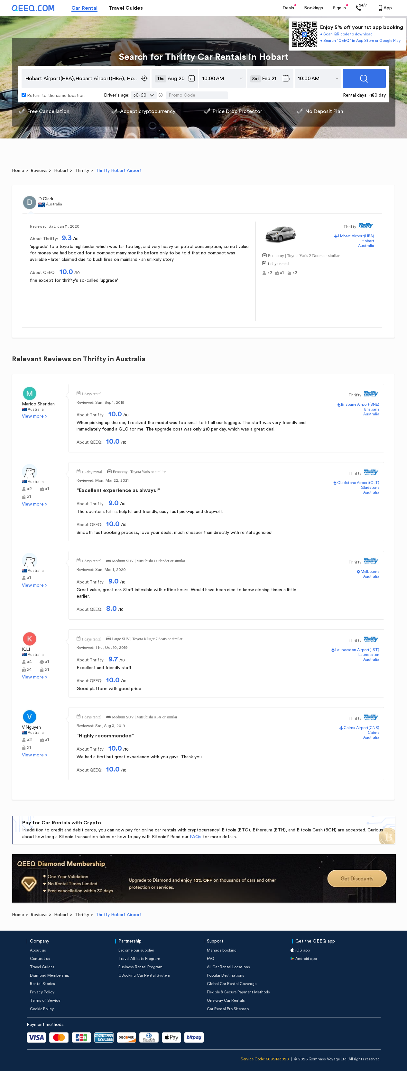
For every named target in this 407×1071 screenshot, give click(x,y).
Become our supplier (136, 950)
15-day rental (92, 471)
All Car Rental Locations (228, 967)
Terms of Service (45, 1000)
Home (18, 170)
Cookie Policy (42, 1009)
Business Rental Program (140, 967)
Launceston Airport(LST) (357, 650)
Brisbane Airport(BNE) (360, 404)
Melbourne (370, 571)
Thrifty (82, 170)
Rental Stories (42, 984)
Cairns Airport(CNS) (361, 728)
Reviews (39, 170)
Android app (306, 959)
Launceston (368, 655)
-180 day (377, 95)
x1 (282, 272)
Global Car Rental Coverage (231, 984)
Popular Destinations (225, 975)
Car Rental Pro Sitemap (228, 1009)
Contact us (40, 959)
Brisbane (371, 409)
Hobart (61, 170)
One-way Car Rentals (226, 1000)
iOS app (302, 950)
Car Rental (84, 8)
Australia (366, 246)
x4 (29, 661)
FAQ (210, 959)
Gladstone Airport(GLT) (358, 483)
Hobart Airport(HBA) (356, 236)
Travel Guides (125, 8)
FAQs (195, 837)
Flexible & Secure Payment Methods (238, 992)
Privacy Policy (42, 992)
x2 (269, 272)
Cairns (373, 733)
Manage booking (221, 950)
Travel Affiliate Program (139, 959)
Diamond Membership (49, 975)
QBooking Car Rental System (144, 975)
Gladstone (370, 487)
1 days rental (278, 263)
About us (38, 950)
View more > (35, 416)
